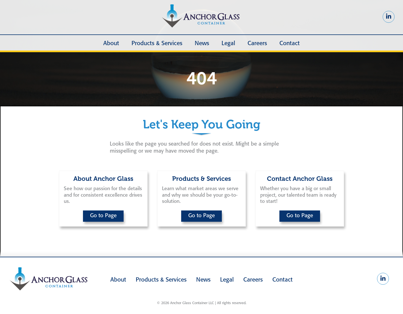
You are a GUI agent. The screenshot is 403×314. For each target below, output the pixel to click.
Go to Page (103, 216)
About (111, 43)
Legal (228, 43)
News (202, 43)
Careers (257, 43)
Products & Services (157, 43)
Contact (289, 43)
